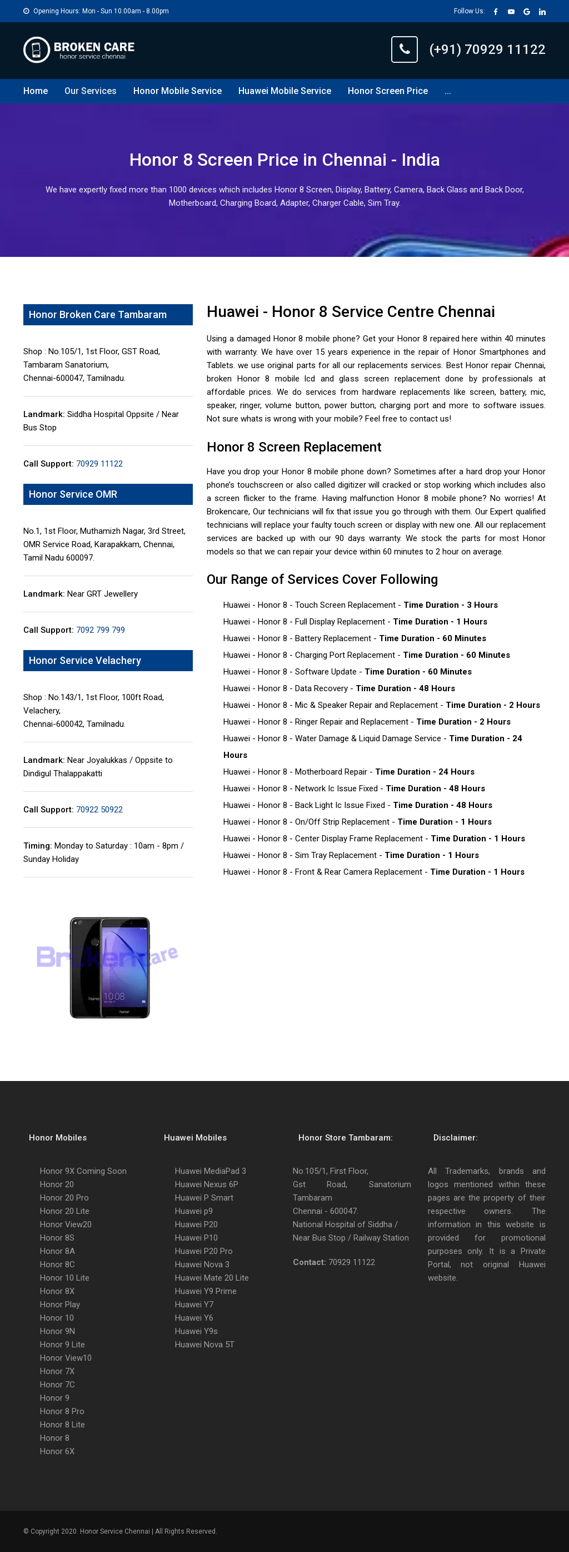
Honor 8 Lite (62, 1425)
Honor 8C (57, 1265)
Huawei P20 (196, 1224)
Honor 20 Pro (64, 1198)
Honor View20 (66, 1224)
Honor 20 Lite (64, 1211)
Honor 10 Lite (64, 1278)
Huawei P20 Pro (204, 1251)
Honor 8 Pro (62, 1411)
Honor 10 (57, 1318)
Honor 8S (57, 1238)
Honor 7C (57, 1385)
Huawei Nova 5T (204, 1345)
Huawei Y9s (196, 1331)
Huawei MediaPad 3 (210, 1171)
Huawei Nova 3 (202, 1265)
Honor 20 (57, 1184)
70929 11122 (98, 464)
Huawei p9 (194, 1211)
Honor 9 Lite (62, 1345)
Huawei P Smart (204, 1198)
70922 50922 (98, 810)
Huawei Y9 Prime (206, 1291)
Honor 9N (57, 1331)
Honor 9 (54, 1398)
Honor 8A (57, 1251)
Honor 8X (57, 1291)
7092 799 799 (99, 630)
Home (35, 91)
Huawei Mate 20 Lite (212, 1278)
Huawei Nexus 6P (206, 1184)
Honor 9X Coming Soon (83, 1171)
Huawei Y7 (194, 1305)
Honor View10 (66, 1358)
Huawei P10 (196, 1238)
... (448, 91)
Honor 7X (57, 1371)
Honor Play (60, 1305)
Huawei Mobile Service (284, 91)
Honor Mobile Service (177, 91)
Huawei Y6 (194, 1318)
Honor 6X (57, 1451)
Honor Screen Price (388, 91)
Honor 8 (54, 1438)
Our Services (90, 91)
